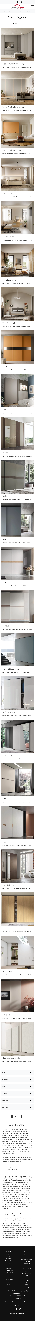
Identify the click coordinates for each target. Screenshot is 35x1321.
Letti (9, 1282)
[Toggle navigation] (32, 6)
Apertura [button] (5, 1100)
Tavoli (26, 1282)
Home (4, 11)
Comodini (8, 1284)
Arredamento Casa (12, 11)
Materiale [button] (5, 1079)
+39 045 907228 (19, 1299)
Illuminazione (26, 1261)
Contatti (9, 1263)
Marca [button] (4, 1072)
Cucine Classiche (9, 1273)
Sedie (26, 1285)
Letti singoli (8, 1287)
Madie (26, 1276)
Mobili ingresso (26, 1280)
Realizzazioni (8, 1261)
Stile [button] (3, 1086)
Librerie (26, 1271)
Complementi (26, 1264)
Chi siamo (9, 1254)
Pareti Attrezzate (26, 1273)
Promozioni (9, 1259)
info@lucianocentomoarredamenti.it (20, 1302)
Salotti (26, 1278)
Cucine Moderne (8, 1270)
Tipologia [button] (5, 1093)
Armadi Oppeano (27, 11)
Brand (8, 1256)
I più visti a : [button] (6, 1107)
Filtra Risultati (17, 23)
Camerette (26, 1254)
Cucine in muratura (8, 1275)
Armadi (20, 11)
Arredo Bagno (26, 1287)
